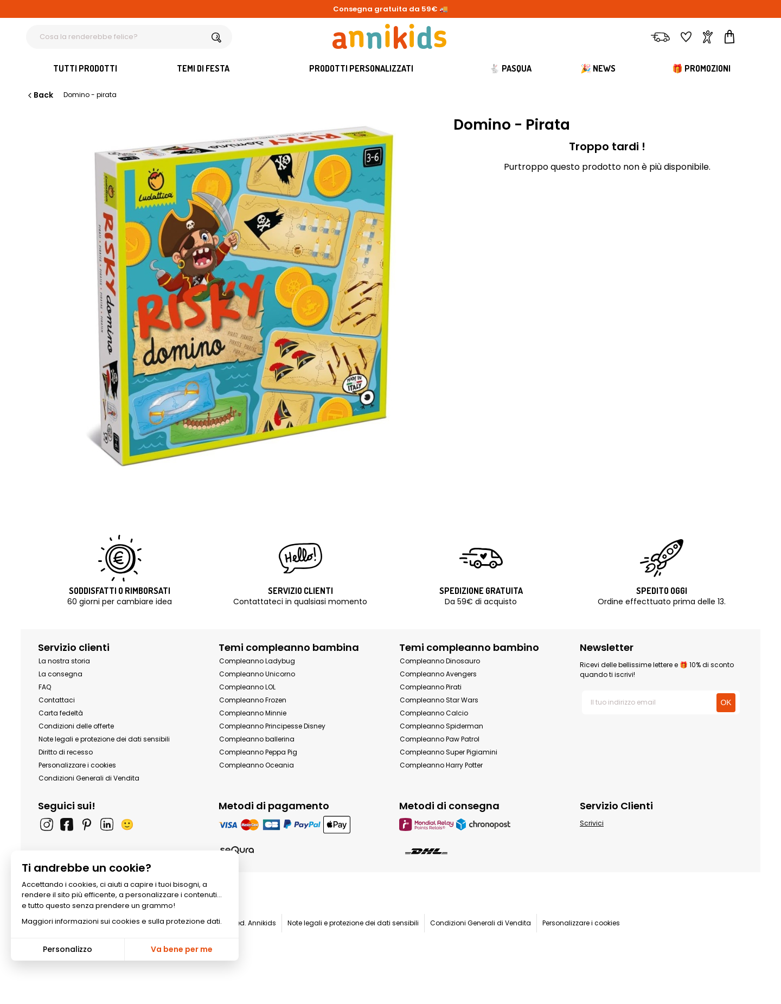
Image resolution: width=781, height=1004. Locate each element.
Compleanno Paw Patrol (439, 739)
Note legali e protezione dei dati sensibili (104, 739)
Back (39, 94)
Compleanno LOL (247, 687)
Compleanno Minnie (252, 713)
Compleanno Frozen (252, 700)
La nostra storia (64, 661)
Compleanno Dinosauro (440, 661)
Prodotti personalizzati (361, 68)
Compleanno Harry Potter (441, 765)
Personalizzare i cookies (77, 765)
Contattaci (57, 700)
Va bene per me (182, 949)
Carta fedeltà (61, 713)
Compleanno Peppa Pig (258, 752)
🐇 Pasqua (510, 68)
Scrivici (592, 823)
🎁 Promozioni (701, 68)
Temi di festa (203, 68)
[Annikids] (389, 36)
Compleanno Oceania (256, 765)
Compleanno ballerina (257, 739)
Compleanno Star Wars (439, 700)
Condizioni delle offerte (76, 726)
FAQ (45, 687)
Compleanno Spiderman (441, 726)
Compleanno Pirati (431, 687)
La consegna (60, 674)
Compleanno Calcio (434, 713)
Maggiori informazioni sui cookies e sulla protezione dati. (122, 921)
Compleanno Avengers (438, 674)
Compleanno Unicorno (257, 674)
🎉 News (598, 68)
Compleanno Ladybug (257, 661)
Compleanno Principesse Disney (272, 726)
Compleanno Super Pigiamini (448, 752)
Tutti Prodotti (85, 68)
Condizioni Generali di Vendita (89, 778)
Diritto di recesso (66, 752)
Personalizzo (67, 949)
